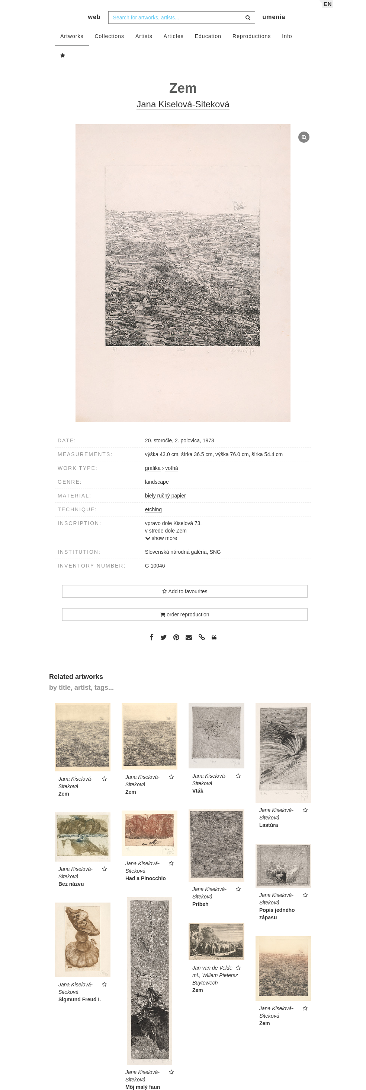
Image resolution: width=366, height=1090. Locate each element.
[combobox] (181, 25)
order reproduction (184, 622)
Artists (143, 44)
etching (153, 517)
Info (287, 44)
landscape (157, 489)
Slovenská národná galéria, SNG (183, 559)
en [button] (328, 11)
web (94, 24)
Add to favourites (184, 599)
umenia (273, 24)
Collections (109, 44)
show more (161, 546)
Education (208, 44)
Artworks (71, 44)
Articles (174, 44)
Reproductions (251, 44)
